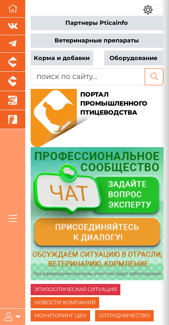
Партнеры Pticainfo (96, 22)
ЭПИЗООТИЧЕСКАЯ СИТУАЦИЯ (75, 289)
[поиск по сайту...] (88, 76)
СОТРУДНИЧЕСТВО (124, 315)
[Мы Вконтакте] (12, 26)
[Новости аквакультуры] (12, 100)
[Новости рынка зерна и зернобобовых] (12, 119)
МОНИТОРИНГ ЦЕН (60, 315)
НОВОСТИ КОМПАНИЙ (65, 302)
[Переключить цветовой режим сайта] (153, 10)
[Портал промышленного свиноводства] (12, 62)
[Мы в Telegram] (12, 44)
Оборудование (133, 58)
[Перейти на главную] (12, 9)
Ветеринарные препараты (97, 40)
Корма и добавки (62, 58)
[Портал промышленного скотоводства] (12, 81)
